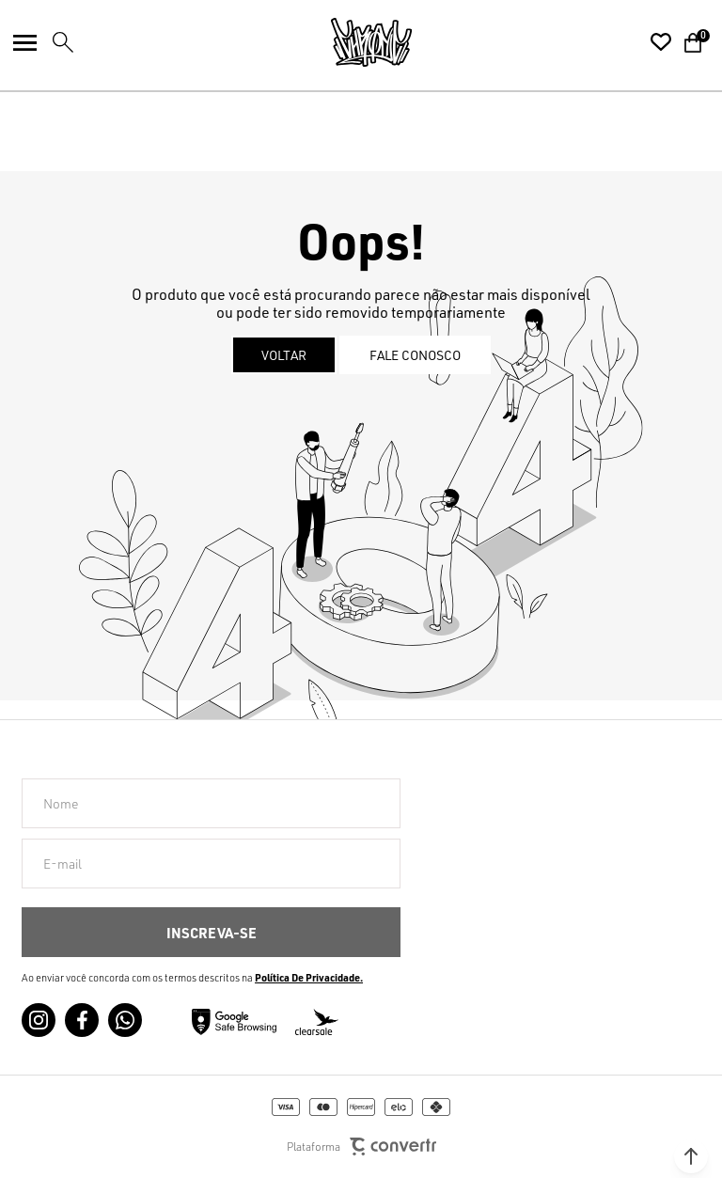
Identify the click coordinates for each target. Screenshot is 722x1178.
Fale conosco (415, 355)
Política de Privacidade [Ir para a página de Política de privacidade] (307, 977)
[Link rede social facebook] (82, 1020)
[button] (691, 1156)
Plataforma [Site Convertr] (361, 1146)
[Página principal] (371, 42)
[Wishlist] (661, 42)
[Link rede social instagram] (38, 1020)
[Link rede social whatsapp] (125, 1020)
